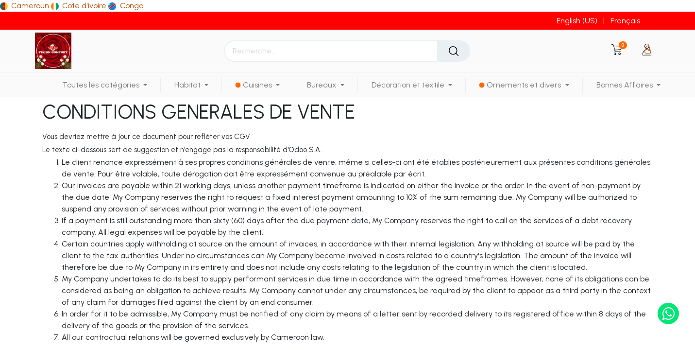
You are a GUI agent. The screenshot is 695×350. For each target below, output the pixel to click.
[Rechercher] (453, 51)
